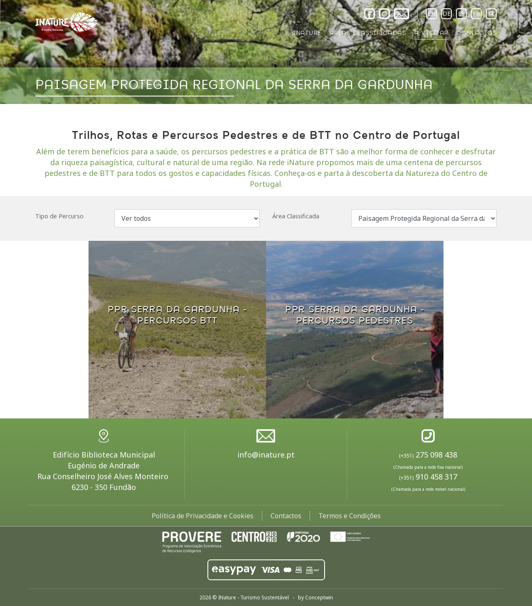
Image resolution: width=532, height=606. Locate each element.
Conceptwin (319, 597)
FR (476, 13)
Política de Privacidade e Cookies (203, 515)
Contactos (286, 515)
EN (432, 13)
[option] (266, 52)
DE (447, 13)
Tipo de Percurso (59, 216)
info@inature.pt (266, 455)
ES (461, 13)
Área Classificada (295, 216)
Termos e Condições (349, 515)
